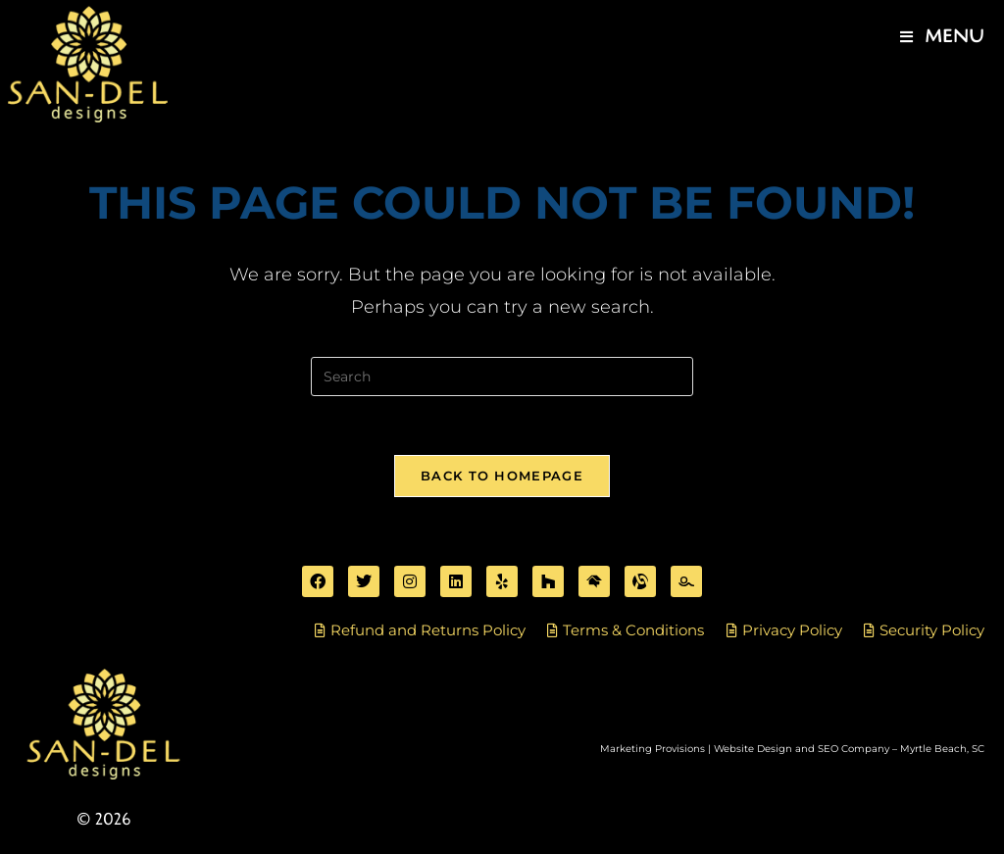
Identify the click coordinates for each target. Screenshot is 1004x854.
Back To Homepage (502, 475)
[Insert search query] (502, 376)
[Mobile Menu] (942, 37)
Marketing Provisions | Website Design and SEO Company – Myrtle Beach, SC (792, 748)
